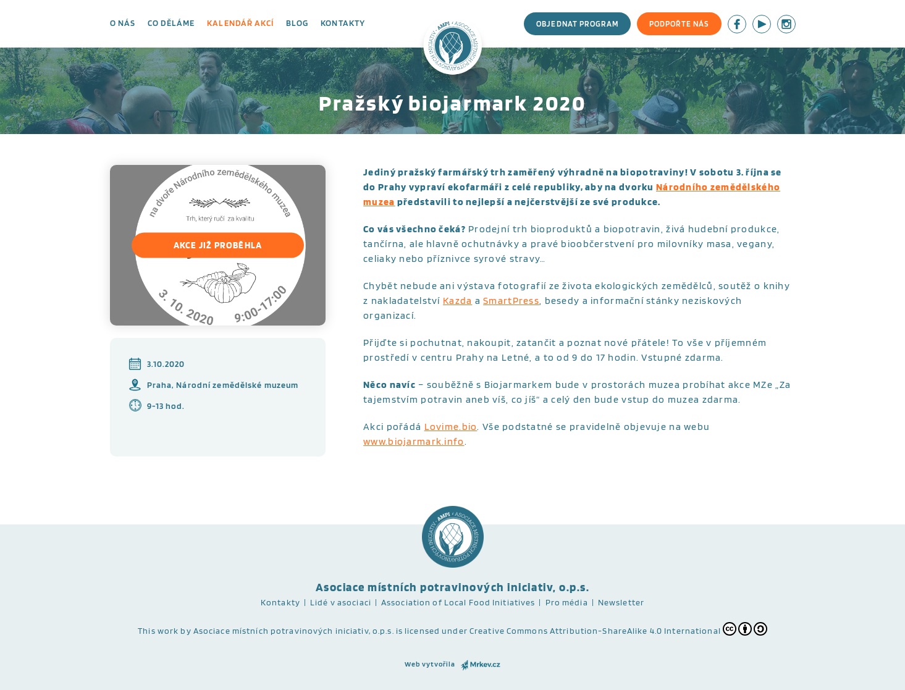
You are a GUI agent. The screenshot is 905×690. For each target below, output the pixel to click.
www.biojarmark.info (413, 441)
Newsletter (621, 602)
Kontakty (343, 23)
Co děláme (171, 23)
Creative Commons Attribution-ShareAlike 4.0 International (618, 629)
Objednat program (577, 23)
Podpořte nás (679, 23)
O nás (123, 23)
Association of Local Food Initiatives (458, 602)
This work (158, 631)
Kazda (457, 300)
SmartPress (511, 300)
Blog (297, 23)
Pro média (566, 602)
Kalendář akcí (240, 23)
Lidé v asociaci (340, 602)
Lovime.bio (451, 426)
